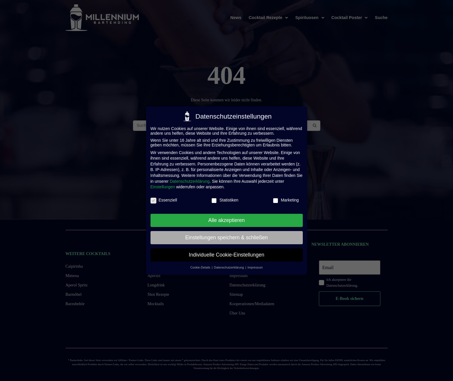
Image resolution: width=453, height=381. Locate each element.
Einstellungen (163, 186)
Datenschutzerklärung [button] (229, 267)
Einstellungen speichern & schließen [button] (226, 237)
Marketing (286, 200)
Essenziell (164, 200)
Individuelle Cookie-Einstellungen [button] (226, 255)
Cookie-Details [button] (200, 267)
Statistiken (224, 200)
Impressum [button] (255, 267)
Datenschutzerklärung (190, 181)
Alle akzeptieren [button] (226, 220)
